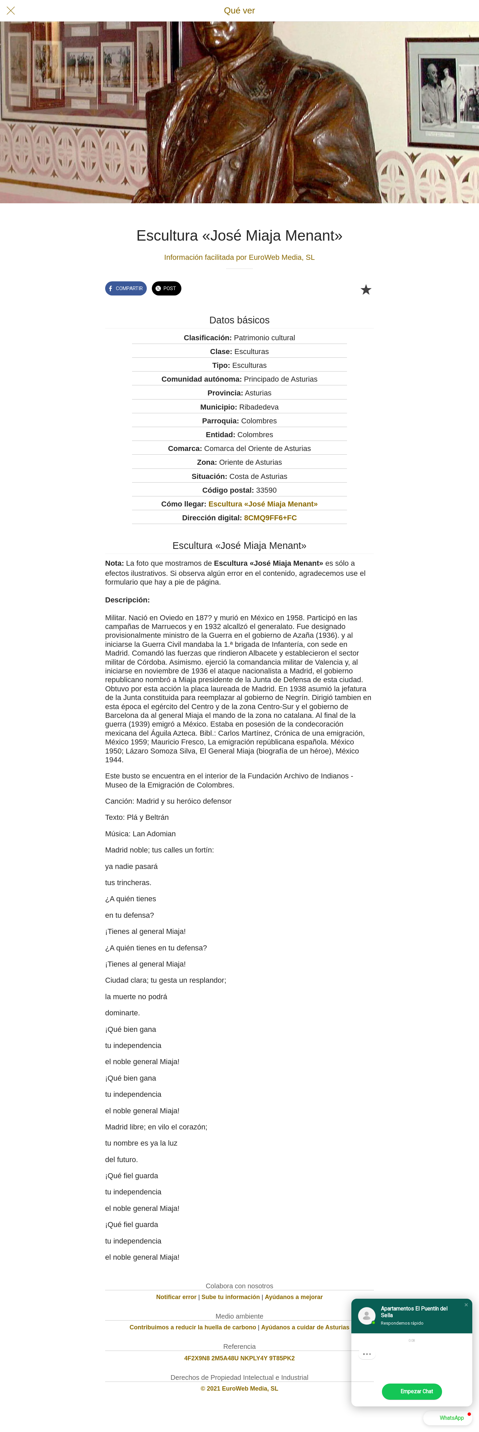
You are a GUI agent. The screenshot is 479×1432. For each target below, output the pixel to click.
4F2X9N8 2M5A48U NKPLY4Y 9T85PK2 (239, 1358)
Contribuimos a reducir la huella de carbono (193, 1327)
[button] (466, 1304)
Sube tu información (231, 1297)
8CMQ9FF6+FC (270, 518)
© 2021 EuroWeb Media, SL (239, 1388)
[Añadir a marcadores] (366, 289)
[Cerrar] (11, 11)
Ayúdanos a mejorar (294, 1297)
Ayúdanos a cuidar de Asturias (305, 1327)
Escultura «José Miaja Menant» (263, 504)
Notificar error (176, 1297)
